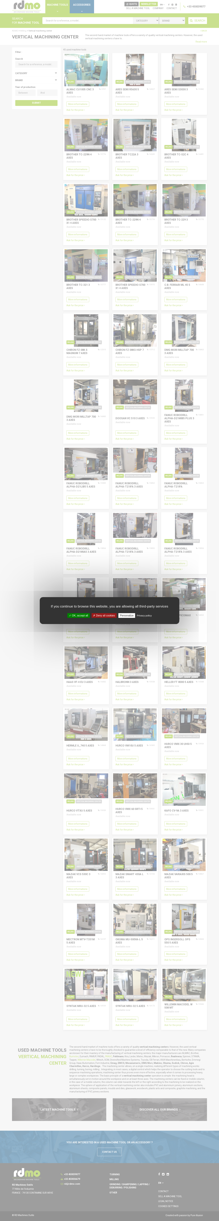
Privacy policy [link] (144, 615)
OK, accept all (78, 615)
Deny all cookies (104, 615)
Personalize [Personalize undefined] (127, 615)
